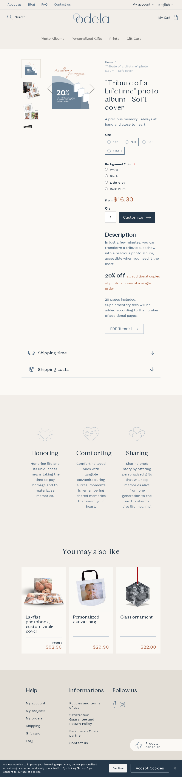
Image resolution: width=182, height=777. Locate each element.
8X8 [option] (150, 142)
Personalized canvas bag (86, 619)
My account (35, 703)
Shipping (33, 726)
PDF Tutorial (121, 329)
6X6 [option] (115, 142)
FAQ (44, 4)
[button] (144, 4)
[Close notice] (175, 768)
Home (109, 62)
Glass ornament (136, 617)
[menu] (91, 38)
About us (15, 4)
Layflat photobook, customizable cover (39, 624)
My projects (35, 711)
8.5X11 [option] (117, 151)
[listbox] (132, 147)
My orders (34, 718)
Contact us (62, 4)
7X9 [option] (133, 142)
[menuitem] (52, 38)
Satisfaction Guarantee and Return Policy (81, 719)
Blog (31, 4)
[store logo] (91, 18)
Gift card (33, 733)
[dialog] (91, 768)
